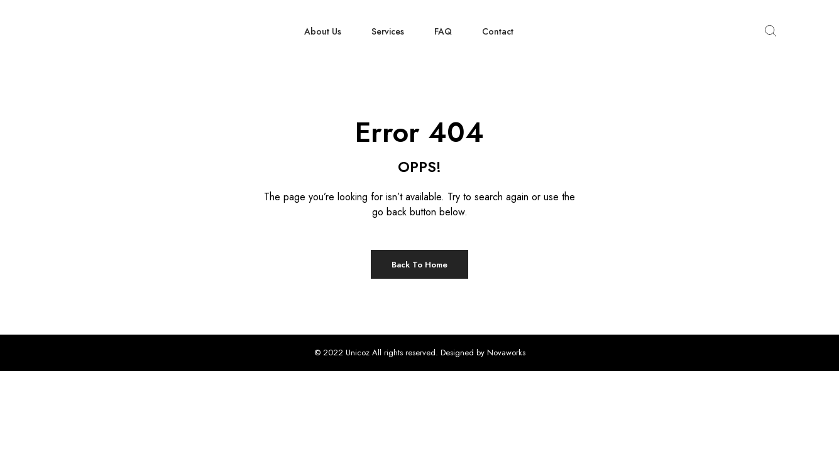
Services (387, 31)
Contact (497, 31)
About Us (322, 31)
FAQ (443, 31)
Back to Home (419, 265)
